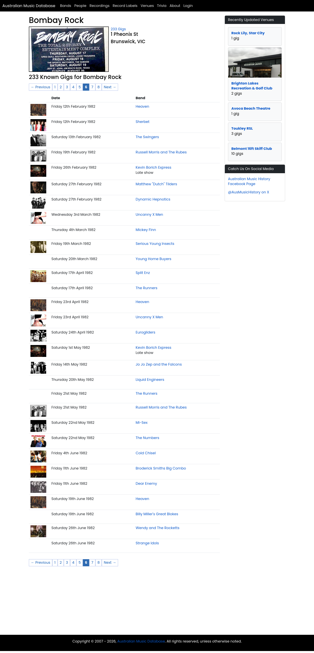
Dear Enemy (146, 483)
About (175, 5)
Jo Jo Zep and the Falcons (159, 364)
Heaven (142, 106)
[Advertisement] (157, 603)
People (80, 5)
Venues (147, 5)
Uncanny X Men (149, 214)
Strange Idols (147, 543)
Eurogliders (145, 332)
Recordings (100, 5)
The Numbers (147, 437)
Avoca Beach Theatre (250, 108)
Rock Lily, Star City (248, 32)
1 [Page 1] (55, 87)
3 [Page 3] (67, 87)
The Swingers (147, 136)
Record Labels (125, 5)
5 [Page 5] (79, 87)
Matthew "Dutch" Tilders (156, 184)
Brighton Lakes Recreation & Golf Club (251, 86)
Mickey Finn (146, 229)
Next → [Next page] (110, 87)
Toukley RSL (242, 128)
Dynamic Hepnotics (153, 199)
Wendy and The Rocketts (158, 527)
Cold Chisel (146, 453)
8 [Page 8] (98, 87)
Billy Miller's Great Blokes (157, 513)
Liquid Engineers (150, 379)
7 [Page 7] (92, 87)
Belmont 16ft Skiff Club (251, 148)
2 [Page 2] (61, 87)
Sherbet (142, 121)
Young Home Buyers (153, 258)
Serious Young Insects (155, 243)
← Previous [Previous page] (40, 87)
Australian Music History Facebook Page (249, 181)
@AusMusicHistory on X (248, 192)
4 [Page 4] (73, 87)
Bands (65, 5)
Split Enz (143, 272)
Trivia (161, 5)
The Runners (146, 287)
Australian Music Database (28, 6)
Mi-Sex (142, 422)
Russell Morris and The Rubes (161, 152)
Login (188, 5)
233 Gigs (118, 29)
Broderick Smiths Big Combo (161, 468)
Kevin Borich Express (153, 167)
